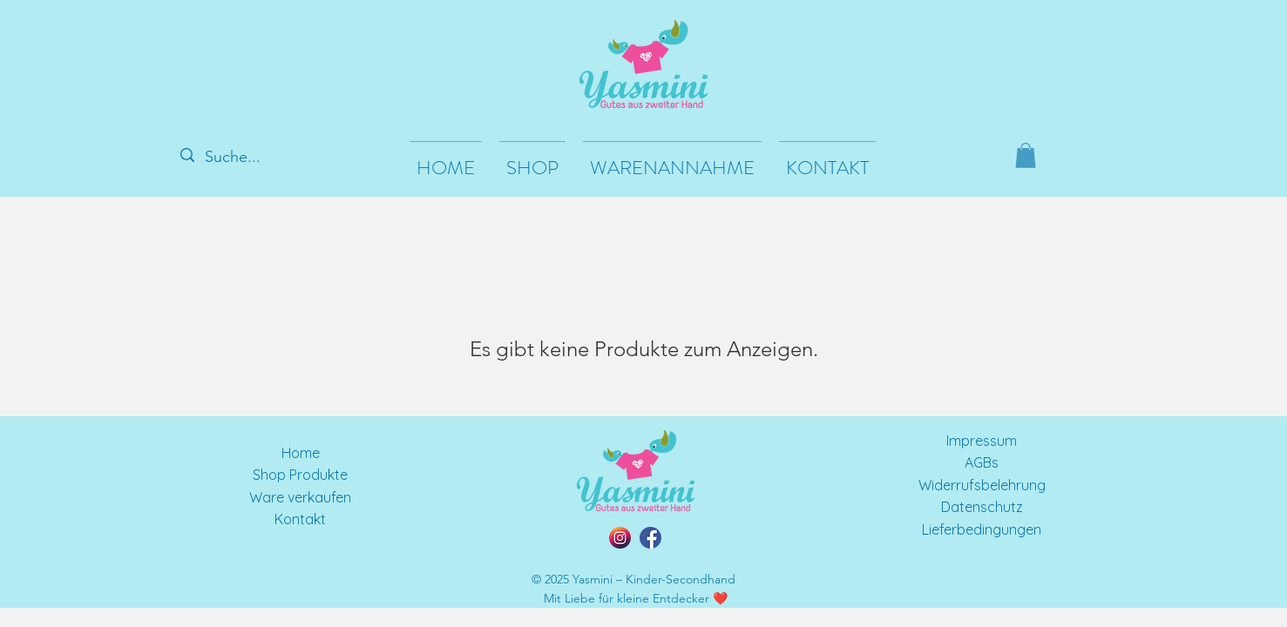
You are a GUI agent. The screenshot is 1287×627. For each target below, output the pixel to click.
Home (300, 453)
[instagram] (620, 538)
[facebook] (650, 538)
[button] (1025, 155)
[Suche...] (241, 157)
